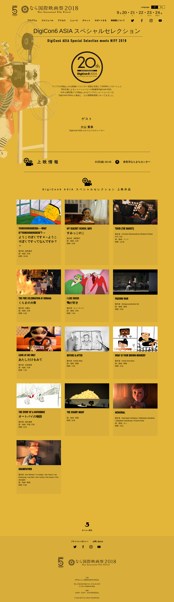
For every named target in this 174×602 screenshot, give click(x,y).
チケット (86, 20)
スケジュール (47, 20)
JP (155, 7)
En (161, 7)
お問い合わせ (98, 541)
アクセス (62, 20)
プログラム (32, 20)
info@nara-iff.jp (90, 586)
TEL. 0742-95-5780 (80, 584)
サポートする (100, 20)
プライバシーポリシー (79, 541)
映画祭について (118, 20)
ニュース (74, 20)
